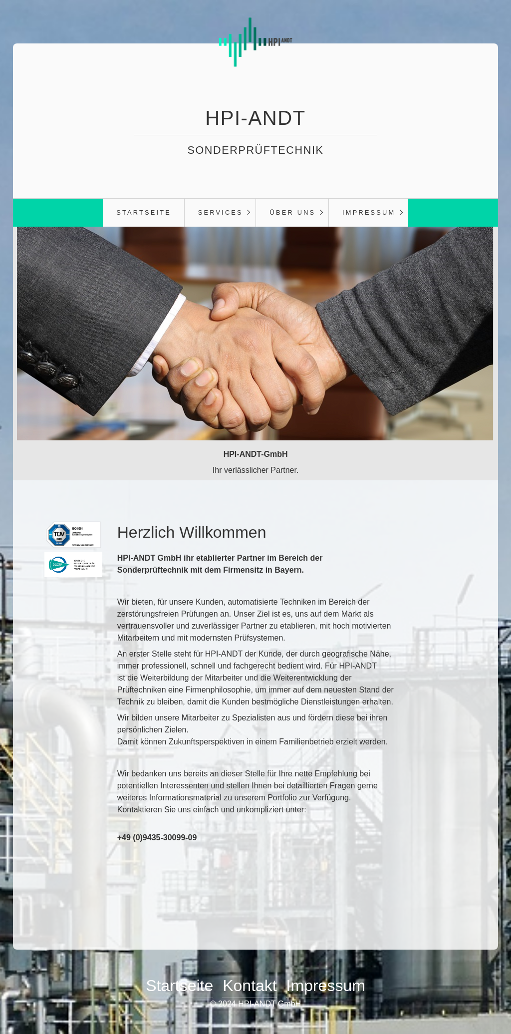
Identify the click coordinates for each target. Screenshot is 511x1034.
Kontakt (250, 986)
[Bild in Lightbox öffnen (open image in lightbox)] (73, 534)
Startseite (143, 212)
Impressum (368, 212)
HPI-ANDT (255, 118)
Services (220, 212)
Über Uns (293, 212)
